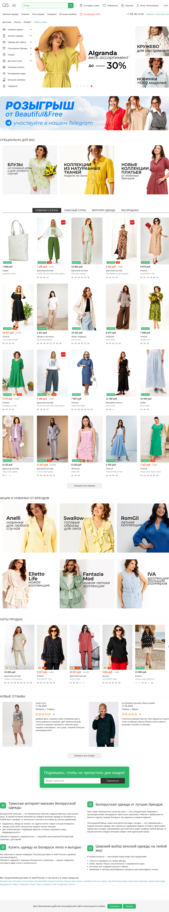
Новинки (25, 14)
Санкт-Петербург (14, 881)
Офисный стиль (75, 210)
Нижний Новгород (55, 881)
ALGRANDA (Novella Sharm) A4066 (138, 703)
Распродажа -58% (89, 14)
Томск (38, 884)
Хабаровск (24, 884)
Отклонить (115, 906)
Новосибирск (28, 881)
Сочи (54, 884)
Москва (3, 881)
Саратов (151, 881)
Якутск (72, 884)
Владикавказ (62, 884)
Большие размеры (68, 14)
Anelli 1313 (41, 703)
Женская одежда (10, 14)
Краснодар (160, 881)
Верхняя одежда (103, 210)
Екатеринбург (41, 881)
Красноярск (133, 881)
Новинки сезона (46, 210)
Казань (80, 881)
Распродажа (129, 210)
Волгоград (116, 881)
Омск (73, 881)
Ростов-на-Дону (100, 881)
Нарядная (52, 14)
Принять (129, 906)
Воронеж (143, 881)
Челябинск (88, 881)
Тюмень (15, 884)
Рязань (32, 884)
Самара (67, 881)
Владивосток (5, 884)
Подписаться (113, 781)
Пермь (125, 881)
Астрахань (46, 884)
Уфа (110, 881)
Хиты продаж (38, 14)
